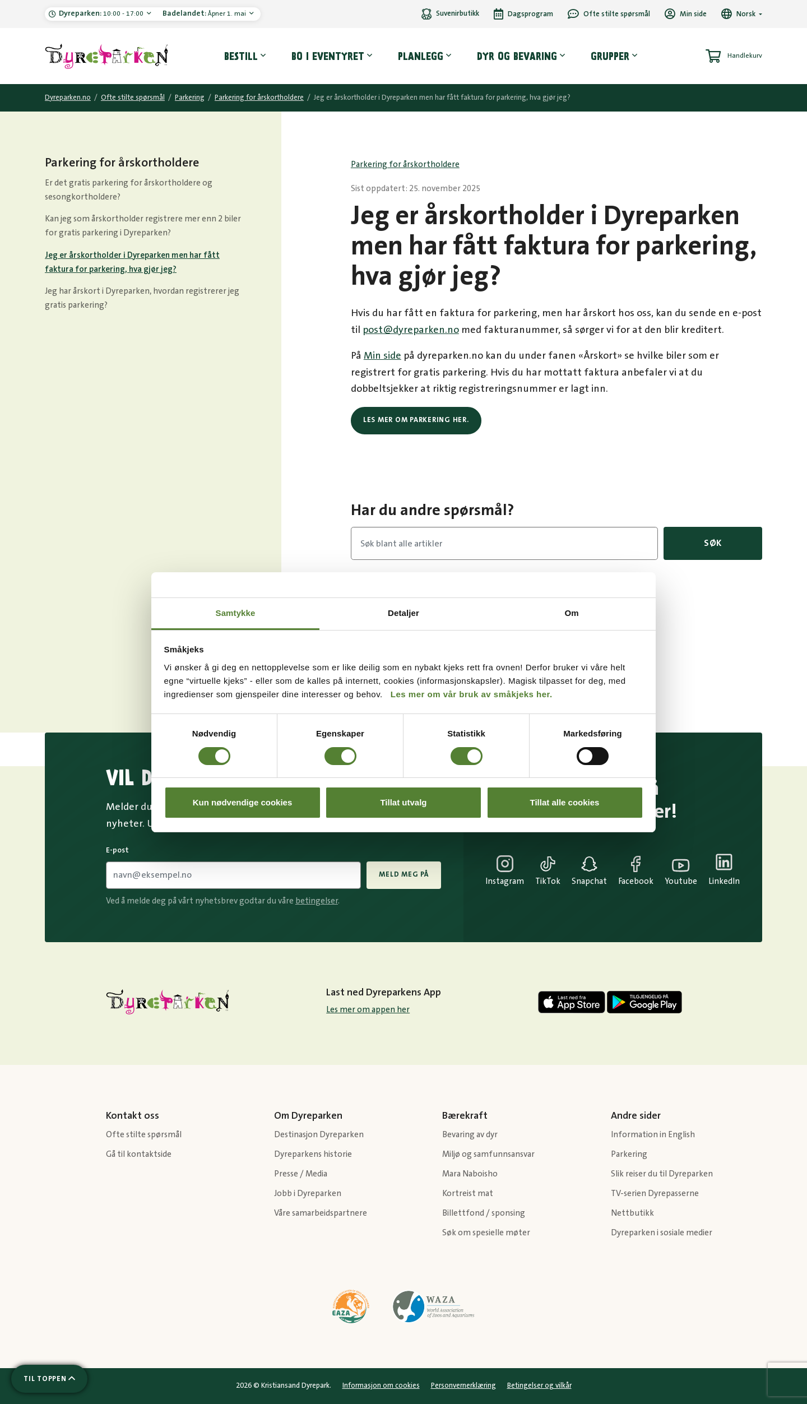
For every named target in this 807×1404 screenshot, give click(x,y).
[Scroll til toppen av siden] (49, 1379)
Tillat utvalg (403, 802)
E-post (117, 850)
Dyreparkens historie (313, 1154)
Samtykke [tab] (236, 613)
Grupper (610, 56)
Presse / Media (300, 1174)
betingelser (316, 901)
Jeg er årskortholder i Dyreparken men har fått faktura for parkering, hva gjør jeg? (132, 262)
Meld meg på (403, 874)
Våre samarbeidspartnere (320, 1213)
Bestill (241, 56)
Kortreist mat (467, 1193)
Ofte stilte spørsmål (133, 97)
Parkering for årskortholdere (259, 97)
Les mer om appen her (368, 1009)
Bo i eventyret (327, 56)
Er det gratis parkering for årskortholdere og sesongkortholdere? (128, 190)
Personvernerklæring (463, 1385)
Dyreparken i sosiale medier (661, 1233)
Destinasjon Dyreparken (319, 1134)
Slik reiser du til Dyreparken (662, 1174)
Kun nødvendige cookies (243, 802)
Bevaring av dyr (470, 1134)
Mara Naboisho (470, 1174)
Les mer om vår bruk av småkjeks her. (472, 694)
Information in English (653, 1134)
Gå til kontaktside (138, 1154)
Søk (713, 543)
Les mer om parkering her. (416, 420)
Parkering (190, 97)
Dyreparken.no (68, 97)
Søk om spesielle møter (486, 1233)
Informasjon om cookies (381, 1385)
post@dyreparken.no (411, 330)
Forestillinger (598, 612)
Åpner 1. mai (205, 13)
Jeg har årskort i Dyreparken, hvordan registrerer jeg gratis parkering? (142, 298)
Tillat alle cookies (565, 802)
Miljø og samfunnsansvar (488, 1154)
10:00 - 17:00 (102, 13)
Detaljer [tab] (403, 613)
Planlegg (420, 56)
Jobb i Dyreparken (307, 1193)
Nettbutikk (632, 1213)
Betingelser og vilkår (539, 1385)
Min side (382, 356)
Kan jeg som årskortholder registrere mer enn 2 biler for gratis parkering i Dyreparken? (143, 226)
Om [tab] (571, 613)
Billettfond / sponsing (483, 1213)
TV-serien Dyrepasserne (655, 1193)
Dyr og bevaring (517, 56)
